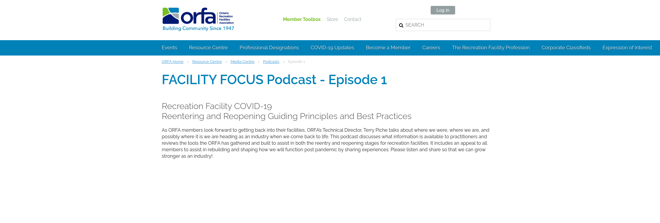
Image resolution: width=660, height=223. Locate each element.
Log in (443, 10)
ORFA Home (173, 61)
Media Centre (242, 61)
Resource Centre (207, 61)
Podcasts (271, 61)
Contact (352, 19)
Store (332, 19)
